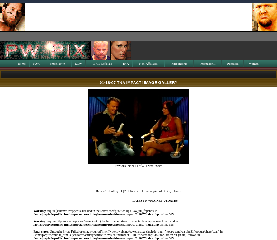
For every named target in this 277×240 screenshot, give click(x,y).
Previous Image (124, 165)
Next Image (155, 165)
